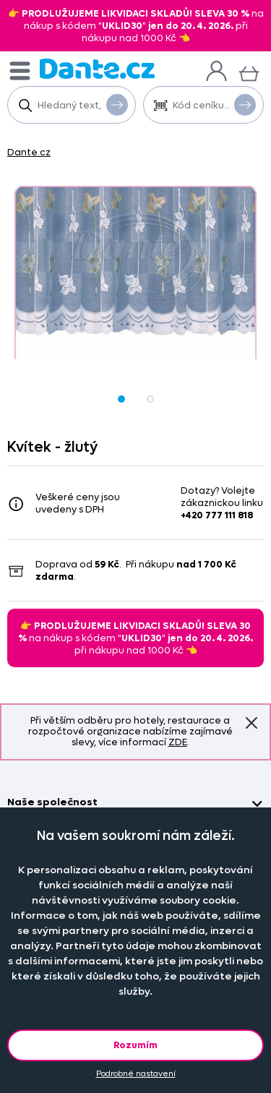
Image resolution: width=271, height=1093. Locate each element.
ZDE (177, 742)
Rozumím (135, 1045)
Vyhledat (117, 104)
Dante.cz (29, 152)
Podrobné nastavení (136, 1073)
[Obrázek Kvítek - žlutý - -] (135, 272)
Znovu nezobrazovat (251, 723)
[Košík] (249, 72)
